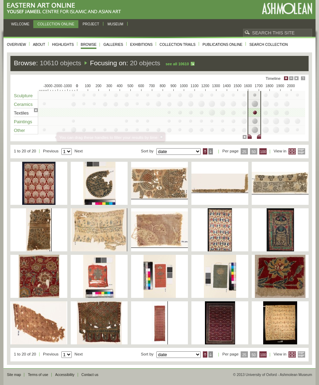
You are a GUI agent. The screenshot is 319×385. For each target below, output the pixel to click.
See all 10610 (177, 64)
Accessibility (65, 375)
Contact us (89, 375)
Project (91, 24)
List (301, 151)
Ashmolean (287, 8)
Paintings (23, 121)
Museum (115, 24)
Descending (210, 151)
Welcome (20, 24)
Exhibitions (141, 45)
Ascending (205, 151)
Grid (292, 151)
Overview (16, 45)
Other (19, 130)
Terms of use (38, 375)
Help (303, 78)
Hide (296, 78)
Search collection (268, 45)
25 (244, 152)
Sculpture (23, 95)
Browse (89, 45)
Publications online (222, 45)
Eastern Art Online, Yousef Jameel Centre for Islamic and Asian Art (65, 8)
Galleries (113, 45)
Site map (14, 375)
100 (263, 152)
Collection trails (178, 45)
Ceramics (23, 104)
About (39, 45)
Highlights (63, 45)
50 (254, 152)
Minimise (291, 78)
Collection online (55, 24)
